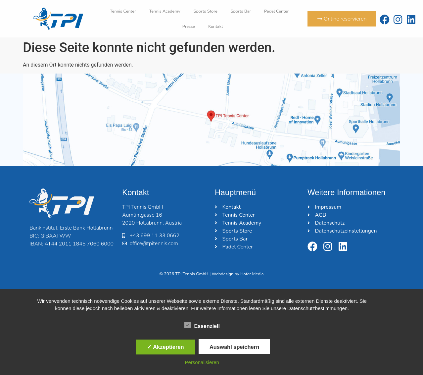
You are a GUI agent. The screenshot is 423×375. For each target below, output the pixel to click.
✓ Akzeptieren (165, 347)
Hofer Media (252, 274)
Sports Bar (241, 11)
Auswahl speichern (234, 347)
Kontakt (215, 26)
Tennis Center (123, 11)
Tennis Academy (164, 11)
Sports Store (205, 11)
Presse (188, 26)
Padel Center (276, 11)
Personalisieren (202, 362)
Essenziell (202, 325)
